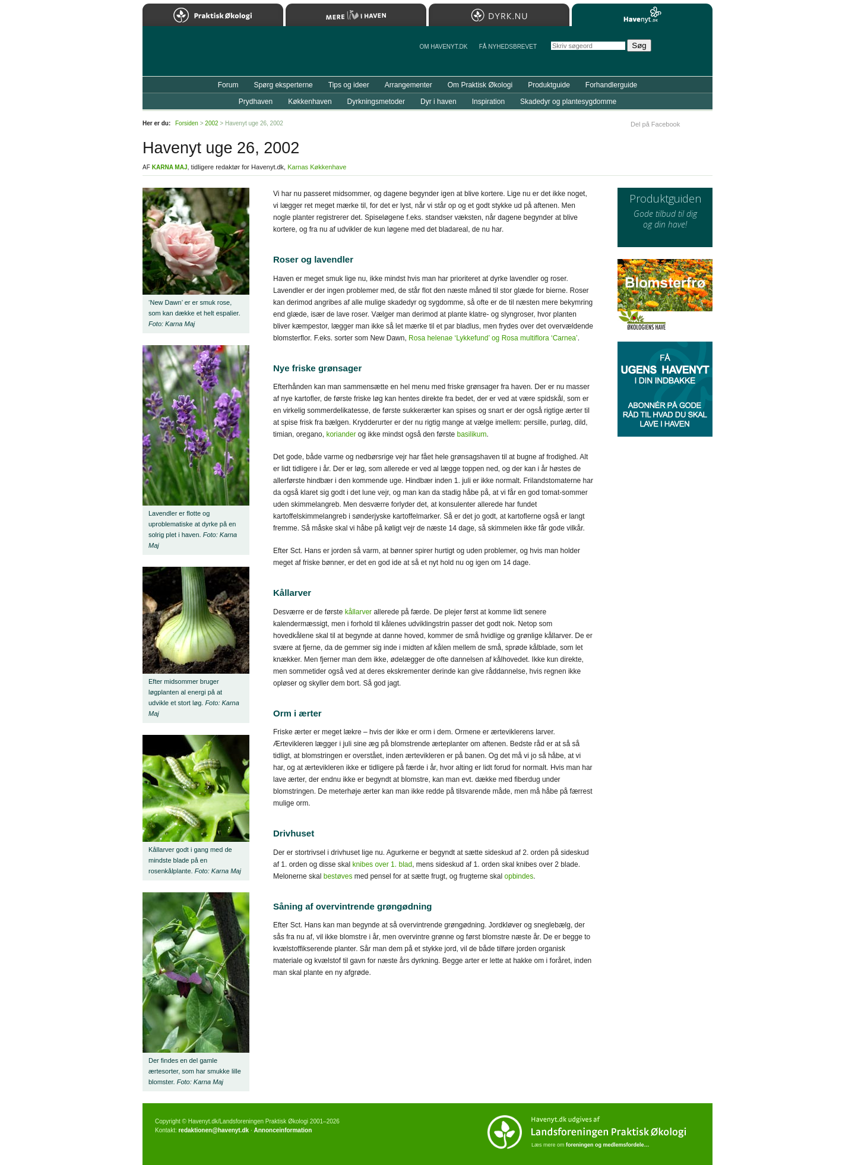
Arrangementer (408, 85)
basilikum (472, 434)
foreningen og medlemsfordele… (608, 1145)
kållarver (358, 612)
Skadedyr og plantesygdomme (568, 101)
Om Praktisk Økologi (480, 85)
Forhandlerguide (611, 85)
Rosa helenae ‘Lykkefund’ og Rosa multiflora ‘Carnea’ (493, 338)
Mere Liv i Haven (356, 15)
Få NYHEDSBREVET (508, 46)
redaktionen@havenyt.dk (213, 1130)
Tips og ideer (348, 85)
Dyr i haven (438, 101)
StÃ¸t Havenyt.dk (686, 51)
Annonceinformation (283, 1130)
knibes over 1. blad (382, 864)
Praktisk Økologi (212, 15)
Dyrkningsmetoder (376, 101)
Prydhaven (256, 101)
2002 (211, 123)
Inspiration (488, 101)
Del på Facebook (655, 124)
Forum (228, 85)
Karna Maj (170, 167)
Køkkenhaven (309, 101)
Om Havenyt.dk (443, 46)
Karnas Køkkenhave (316, 167)
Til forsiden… (194, 56)
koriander (341, 434)
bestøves (338, 876)
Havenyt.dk (642, 15)
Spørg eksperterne (283, 85)
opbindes (519, 876)
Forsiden (186, 123)
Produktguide (549, 85)
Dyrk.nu (499, 15)
